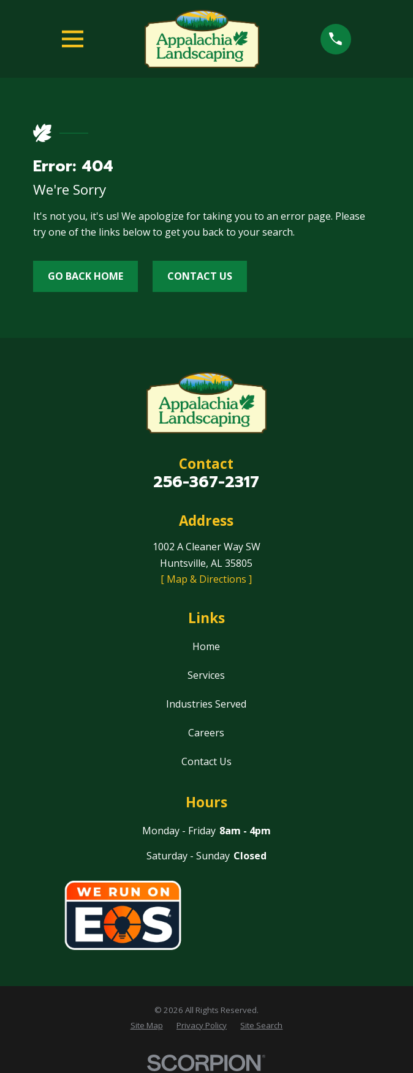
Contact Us (199, 276)
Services (206, 675)
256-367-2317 (206, 482)
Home (206, 646)
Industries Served (206, 704)
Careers (206, 732)
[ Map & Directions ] (206, 579)
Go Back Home (85, 276)
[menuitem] (147, 1025)
